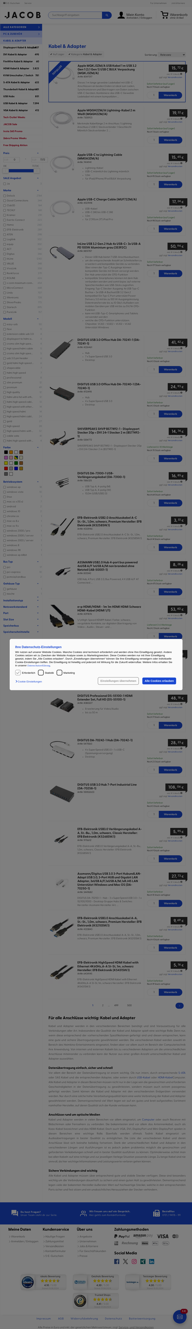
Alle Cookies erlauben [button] (159, 680)
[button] (29, 681)
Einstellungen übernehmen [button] (118, 680)
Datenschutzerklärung (38, 665)
